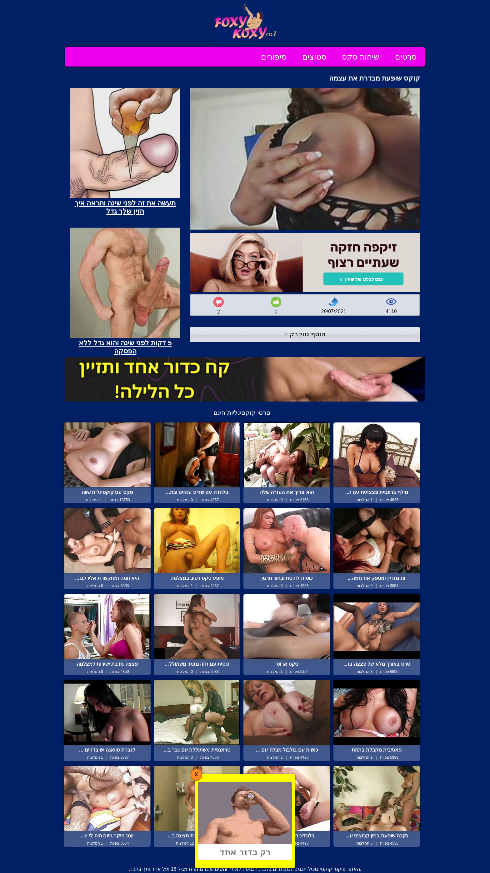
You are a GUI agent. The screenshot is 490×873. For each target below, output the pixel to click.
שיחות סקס (360, 56)
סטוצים (314, 56)
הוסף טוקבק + (305, 334)
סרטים (406, 56)
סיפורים (274, 56)
